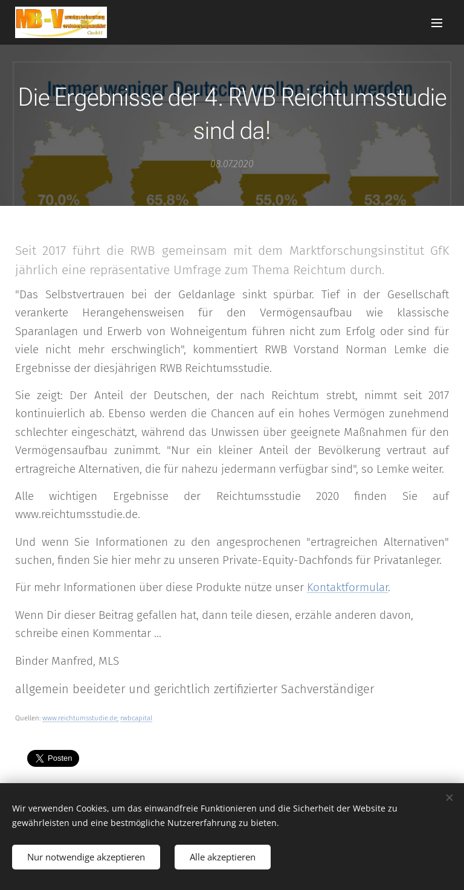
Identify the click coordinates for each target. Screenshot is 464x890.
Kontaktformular (347, 587)
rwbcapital (136, 718)
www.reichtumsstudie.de (79, 718)
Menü (436, 23)
